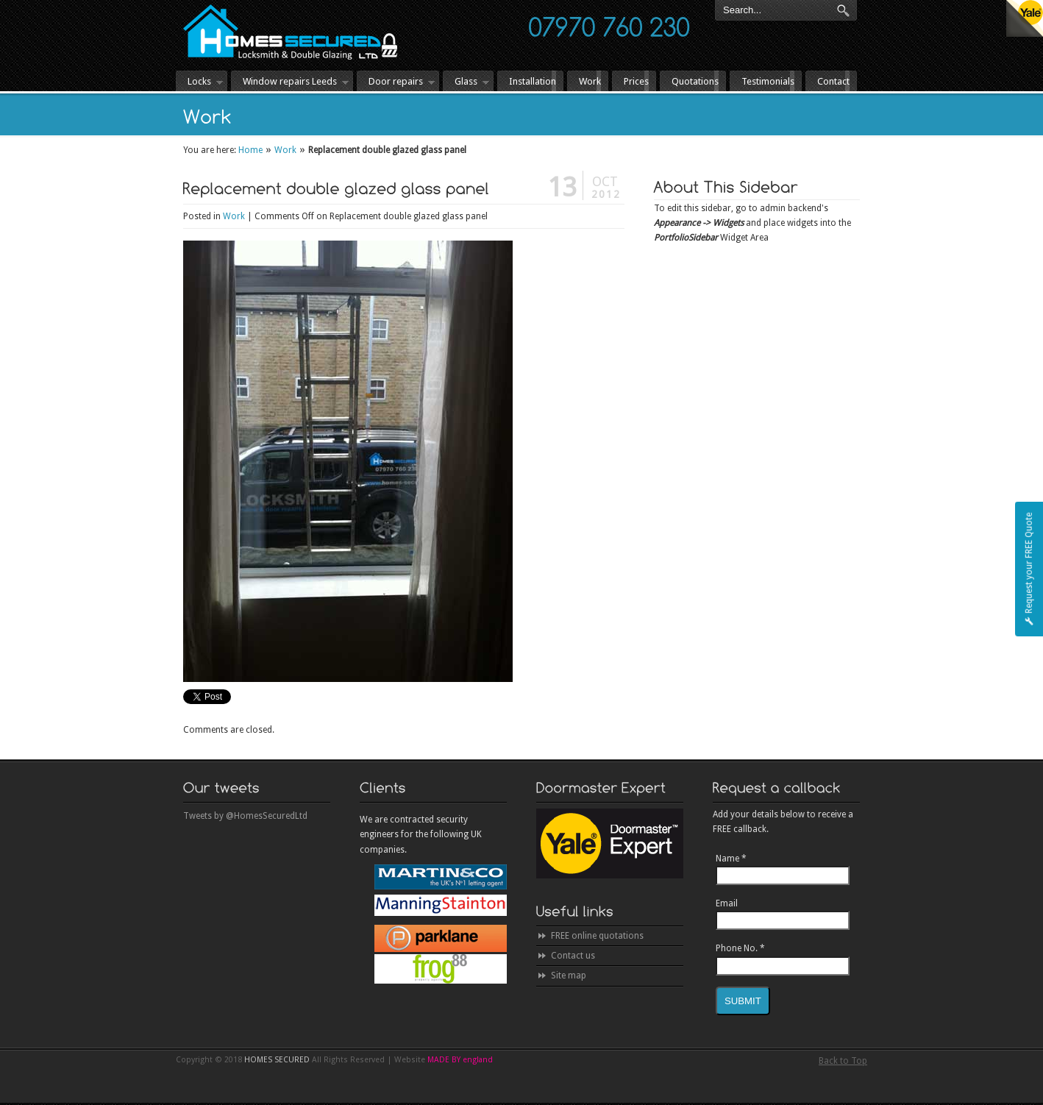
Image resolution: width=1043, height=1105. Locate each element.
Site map (568, 975)
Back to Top (843, 1061)
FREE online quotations (597, 936)
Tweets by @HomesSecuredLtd (245, 816)
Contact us (573, 956)
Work (285, 150)
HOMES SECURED (290, 32)
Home (250, 150)
